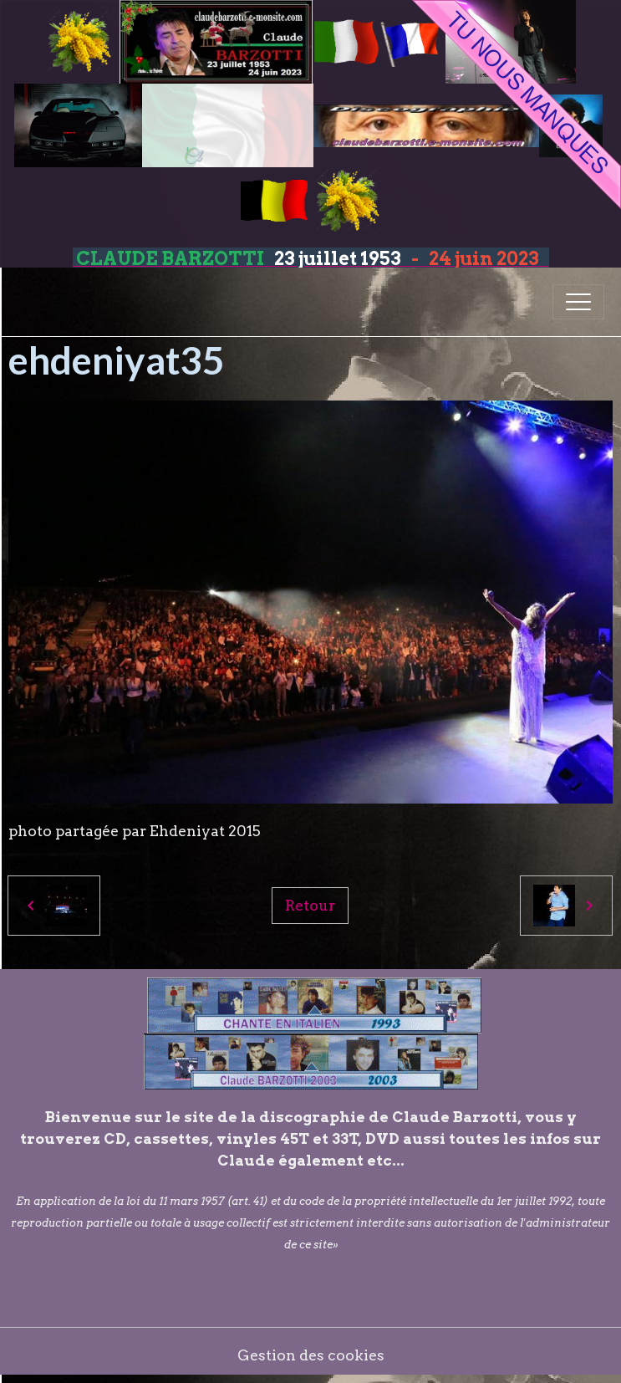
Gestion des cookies (310, 1355)
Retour (310, 905)
